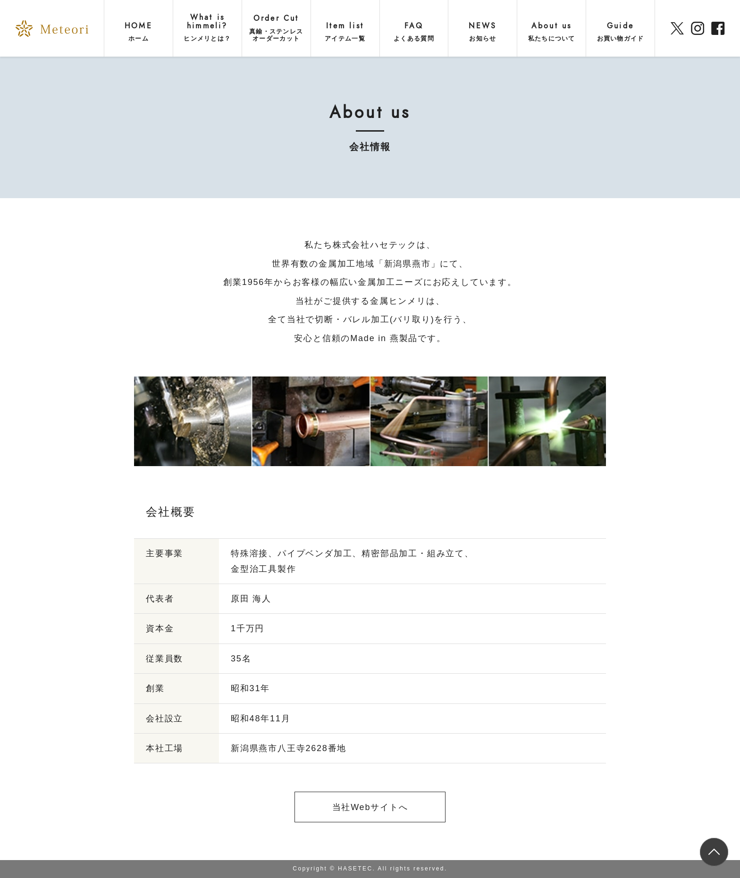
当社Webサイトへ (370, 807)
